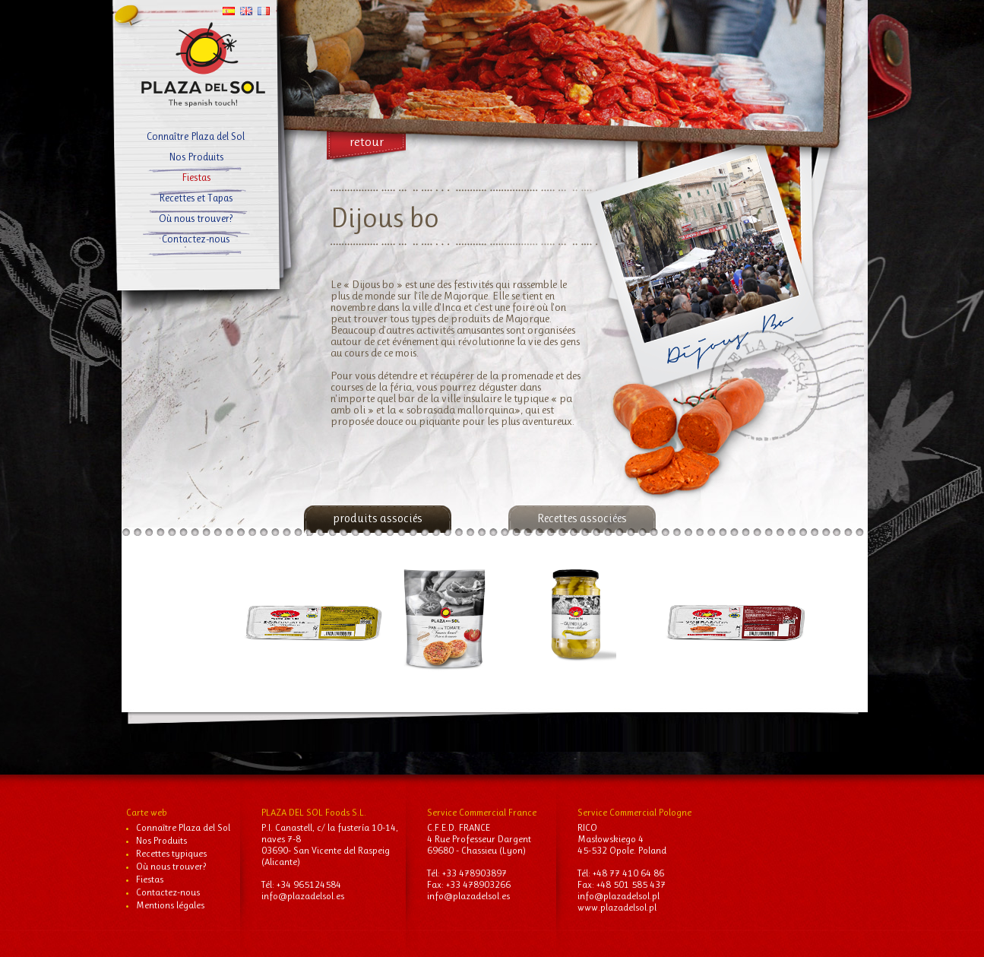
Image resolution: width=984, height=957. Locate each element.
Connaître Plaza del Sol (196, 136)
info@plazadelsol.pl (618, 896)
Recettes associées (582, 518)
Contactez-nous (195, 239)
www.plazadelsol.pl (617, 907)
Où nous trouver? (196, 218)
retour (367, 141)
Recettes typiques (171, 853)
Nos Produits (196, 157)
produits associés (377, 518)
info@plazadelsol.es (302, 896)
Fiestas (196, 177)
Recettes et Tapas (196, 198)
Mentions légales (170, 905)
